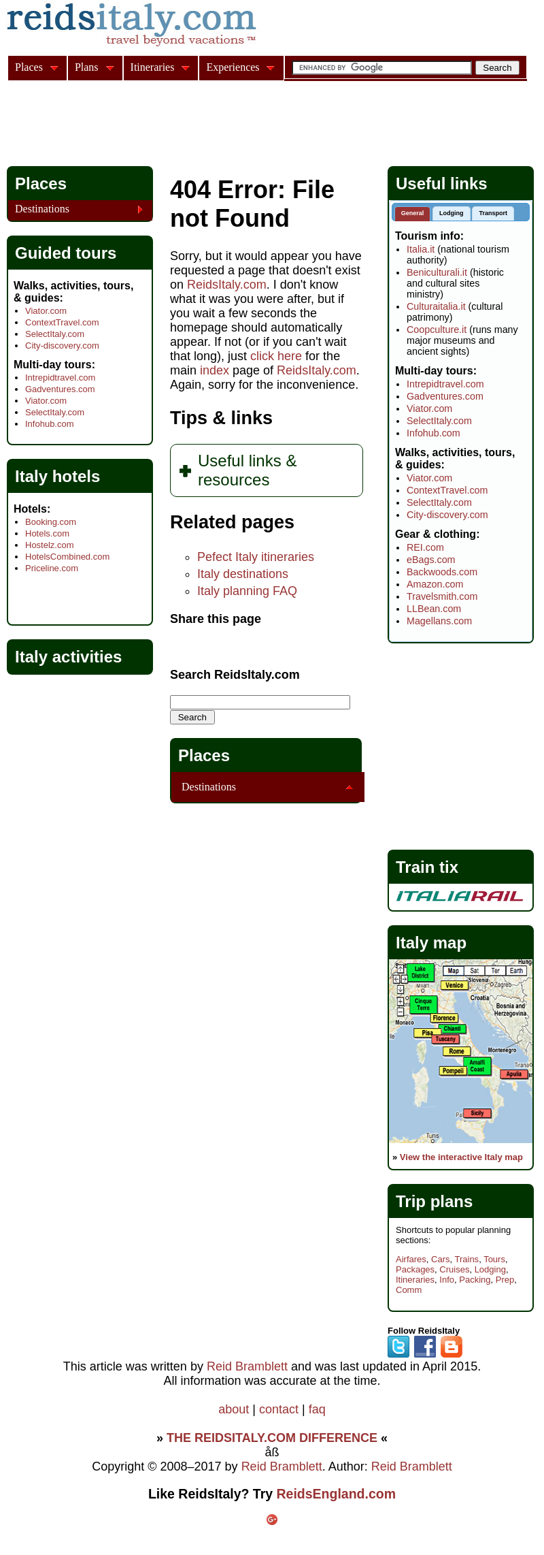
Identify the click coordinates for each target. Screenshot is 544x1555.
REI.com (425, 547)
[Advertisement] (254, 125)
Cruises (454, 1269)
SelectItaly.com (54, 334)
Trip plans (434, 1201)
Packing (474, 1280)
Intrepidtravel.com (60, 377)
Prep (505, 1280)
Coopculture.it (436, 329)
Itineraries (415, 1280)
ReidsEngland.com (336, 1493)
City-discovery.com (62, 345)
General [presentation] (412, 213)
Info (446, 1280)
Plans (87, 67)
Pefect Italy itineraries (255, 557)
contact (279, 1409)
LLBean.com (434, 608)
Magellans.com (439, 620)
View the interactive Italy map (461, 1157)
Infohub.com (49, 424)
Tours (494, 1259)
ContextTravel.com (62, 322)
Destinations (209, 786)
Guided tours (65, 253)
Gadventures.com (60, 389)
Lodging (490, 1269)
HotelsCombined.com (67, 556)
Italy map (431, 942)
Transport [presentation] (493, 213)
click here (276, 356)
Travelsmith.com (442, 596)
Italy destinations (242, 574)
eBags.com (431, 559)
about (233, 1409)
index (214, 370)
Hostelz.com (49, 545)
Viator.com (46, 311)
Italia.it (421, 249)
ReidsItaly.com (227, 284)
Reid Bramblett (247, 1366)
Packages (415, 1269)
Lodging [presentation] (451, 213)
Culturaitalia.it (436, 306)
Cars (440, 1259)
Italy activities (68, 656)
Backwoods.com (442, 571)
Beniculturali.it (437, 272)
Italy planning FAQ (247, 591)
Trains (466, 1259)
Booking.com (50, 522)
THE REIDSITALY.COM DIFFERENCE (272, 1438)
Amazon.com (435, 584)
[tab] (412, 214)
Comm (409, 1290)
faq (317, 1409)
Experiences (232, 67)
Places (204, 755)
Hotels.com (47, 533)
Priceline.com (51, 568)
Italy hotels (57, 476)
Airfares (411, 1259)
